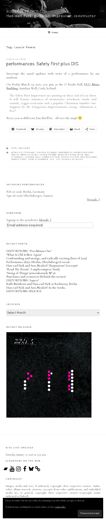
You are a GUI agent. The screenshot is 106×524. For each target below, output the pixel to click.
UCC (52, 159)
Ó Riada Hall (33, 157)
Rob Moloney (89, 157)
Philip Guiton (70, 157)
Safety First (19, 159)
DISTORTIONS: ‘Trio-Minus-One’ (29, 251)
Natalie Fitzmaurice (70, 155)
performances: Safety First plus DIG (42, 64)
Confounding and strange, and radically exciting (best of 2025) (46, 258)
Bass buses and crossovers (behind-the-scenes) (36, 276)
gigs (14, 148)
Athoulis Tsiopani (23, 152)
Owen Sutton (51, 157)
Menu (53, 32)
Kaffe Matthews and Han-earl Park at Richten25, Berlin (41, 284)
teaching (24, 148)
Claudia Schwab (47, 152)
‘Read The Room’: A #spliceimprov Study (33, 269)
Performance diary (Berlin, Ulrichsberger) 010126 (38, 262)
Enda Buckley (29, 155)
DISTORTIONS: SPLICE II (23, 291)
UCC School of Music (70, 159)
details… (45, 220)
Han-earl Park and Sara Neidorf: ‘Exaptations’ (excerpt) (41, 265)
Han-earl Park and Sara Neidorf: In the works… (36, 287)
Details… (93, 200)
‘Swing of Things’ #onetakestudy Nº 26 (31, 273)
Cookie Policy (60, 507)
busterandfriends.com (26, 12)
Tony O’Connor (38, 159)
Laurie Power (48, 155)
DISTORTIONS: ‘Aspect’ (22, 280)
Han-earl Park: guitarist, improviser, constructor (51, 16)
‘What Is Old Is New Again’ (24, 255)
